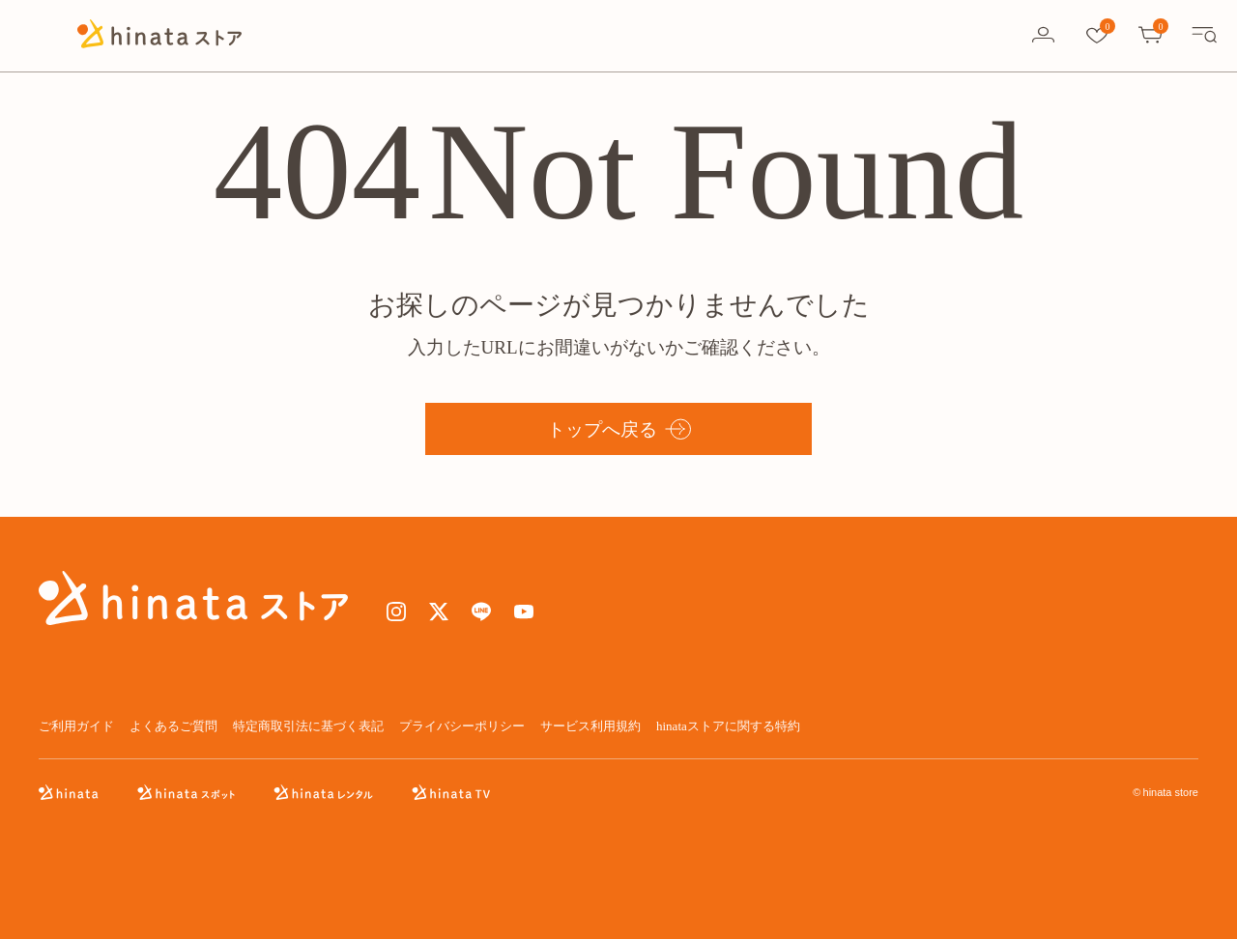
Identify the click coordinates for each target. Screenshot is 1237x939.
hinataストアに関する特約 (728, 726)
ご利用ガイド (76, 726)
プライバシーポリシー (462, 726)
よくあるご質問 (173, 726)
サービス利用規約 (590, 726)
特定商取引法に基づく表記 (308, 726)
